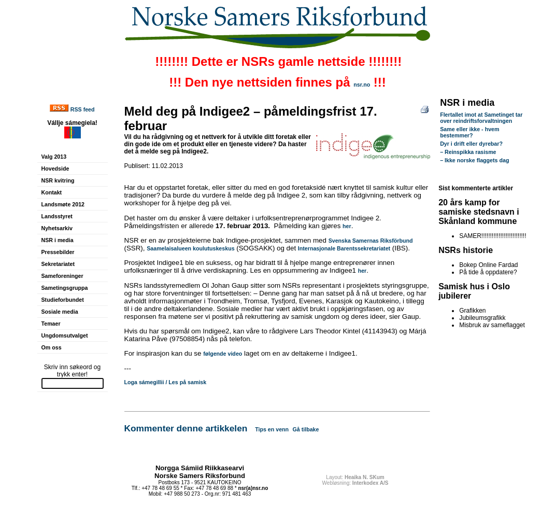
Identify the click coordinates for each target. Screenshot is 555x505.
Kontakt (51, 192)
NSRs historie (465, 250)
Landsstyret (57, 216)
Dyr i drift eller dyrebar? (471, 144)
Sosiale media (59, 311)
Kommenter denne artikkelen (186, 428)
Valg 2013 (54, 156)
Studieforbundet (62, 300)
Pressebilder (58, 252)
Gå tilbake (306, 429)
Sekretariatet (58, 264)
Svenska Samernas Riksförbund (371, 240)
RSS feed (82, 109)
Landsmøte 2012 (63, 204)
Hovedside (55, 168)
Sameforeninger (62, 276)
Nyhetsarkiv (57, 228)
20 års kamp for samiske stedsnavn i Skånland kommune (478, 212)
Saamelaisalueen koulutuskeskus (190, 248)
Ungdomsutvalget (64, 335)
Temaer (51, 323)
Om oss (51, 347)
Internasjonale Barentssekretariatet (344, 248)
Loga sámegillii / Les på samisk (165, 382)
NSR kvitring (58, 180)
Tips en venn (272, 429)
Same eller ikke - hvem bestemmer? (469, 132)
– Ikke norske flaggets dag (474, 160)
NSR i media (57, 240)
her (347, 226)
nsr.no (361, 84)
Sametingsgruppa (64, 288)
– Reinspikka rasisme (468, 152)
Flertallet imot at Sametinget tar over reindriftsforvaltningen (481, 117)
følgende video (222, 353)
